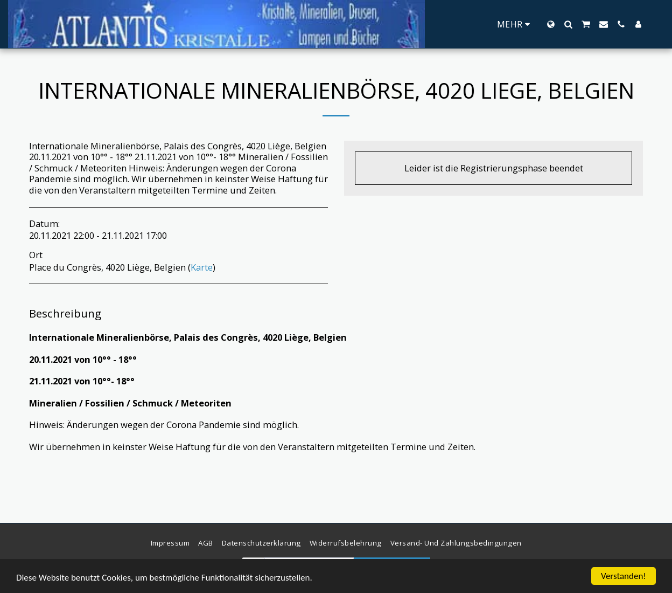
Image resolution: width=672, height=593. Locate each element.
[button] (568, 24)
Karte (202, 267)
